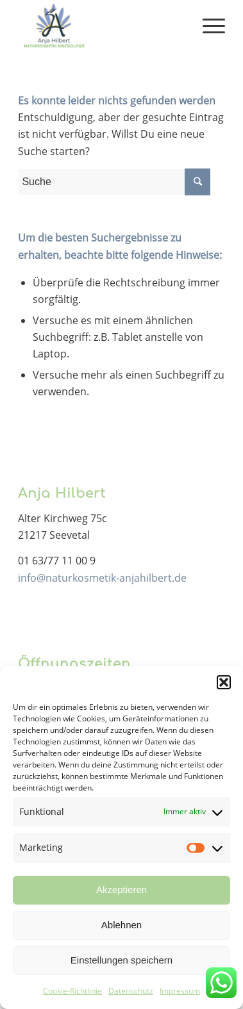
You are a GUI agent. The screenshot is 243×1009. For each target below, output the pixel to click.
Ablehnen (121, 924)
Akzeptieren (121, 889)
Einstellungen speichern (121, 960)
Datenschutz (130, 990)
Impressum (180, 990)
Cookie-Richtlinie (72, 990)
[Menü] (207, 25)
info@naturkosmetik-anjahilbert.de (102, 578)
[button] (223, 682)
